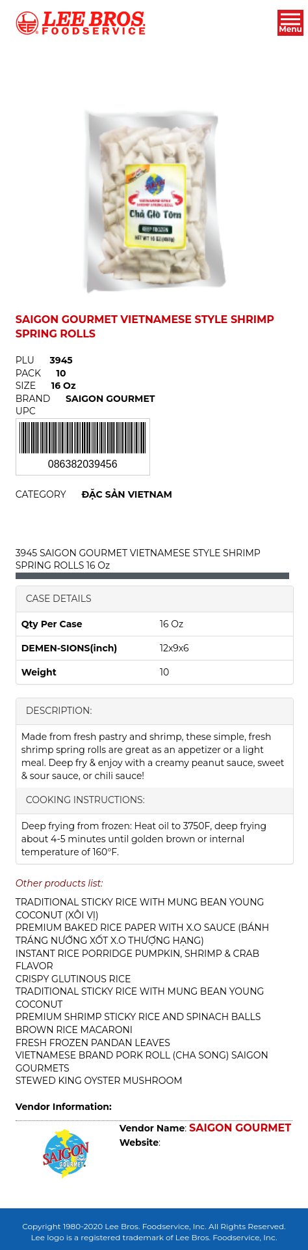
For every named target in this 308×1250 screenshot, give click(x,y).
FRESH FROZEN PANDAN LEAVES (93, 1043)
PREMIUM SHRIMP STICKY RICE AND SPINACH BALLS (138, 1017)
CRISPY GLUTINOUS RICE (73, 979)
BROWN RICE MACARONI (74, 1030)
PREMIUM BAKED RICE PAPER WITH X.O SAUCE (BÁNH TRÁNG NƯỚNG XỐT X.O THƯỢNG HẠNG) (142, 934)
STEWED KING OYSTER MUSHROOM (99, 1081)
